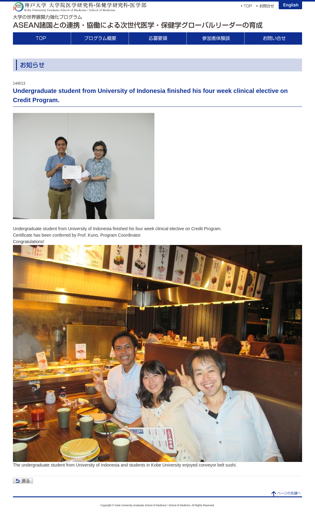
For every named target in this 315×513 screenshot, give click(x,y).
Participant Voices (215, 38)
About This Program (100, 38)
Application (157, 38)
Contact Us (273, 38)
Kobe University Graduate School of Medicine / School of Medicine (79, 7)
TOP (42, 38)
